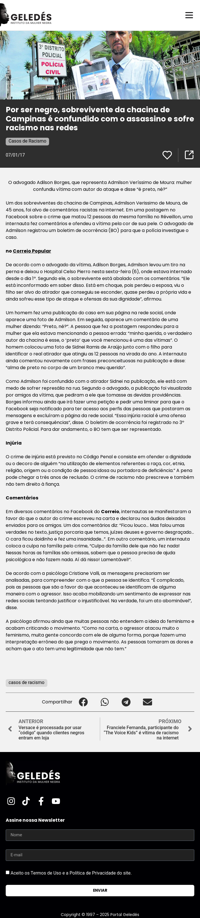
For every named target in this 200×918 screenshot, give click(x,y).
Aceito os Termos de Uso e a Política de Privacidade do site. (71, 873)
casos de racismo (27, 682)
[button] (83, 702)
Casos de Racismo (27, 141)
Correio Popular (32, 251)
